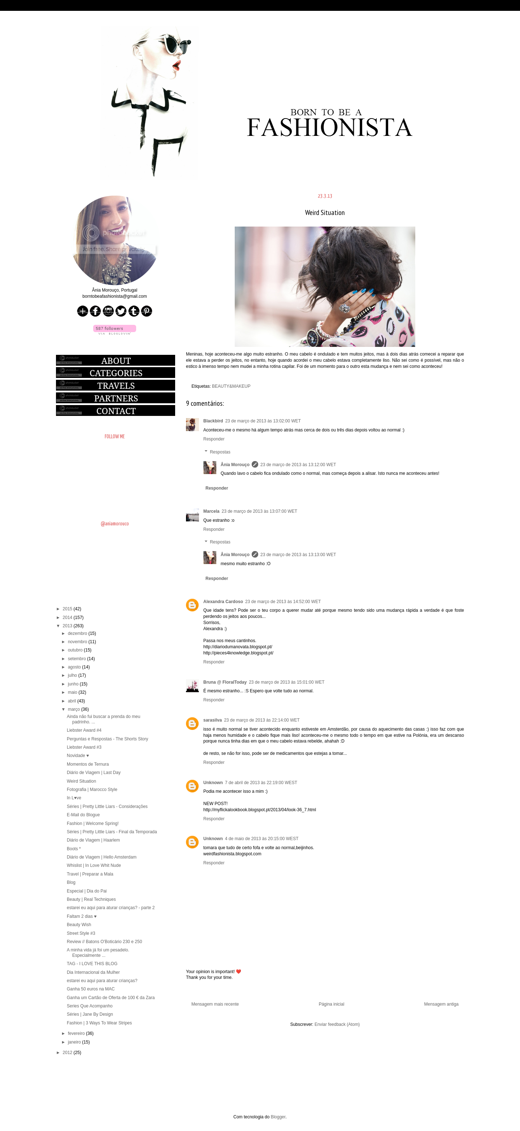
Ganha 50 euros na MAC (91, 989)
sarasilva (212, 720)
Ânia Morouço (235, 464)
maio (73, 692)
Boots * (74, 848)
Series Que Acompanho (90, 1006)
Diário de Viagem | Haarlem (93, 840)
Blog (71, 882)
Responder (214, 439)
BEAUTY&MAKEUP (231, 386)
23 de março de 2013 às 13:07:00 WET (259, 511)
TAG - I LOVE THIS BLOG (92, 963)
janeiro (75, 1042)
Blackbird (213, 420)
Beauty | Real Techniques (91, 899)
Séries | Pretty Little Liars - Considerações (107, 806)
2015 (68, 608)
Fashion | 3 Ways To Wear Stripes (99, 1022)
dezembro (78, 633)
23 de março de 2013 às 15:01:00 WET (286, 682)
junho (74, 684)
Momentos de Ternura (88, 764)
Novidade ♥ (78, 755)
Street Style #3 (81, 933)
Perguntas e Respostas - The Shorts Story (107, 738)
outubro (76, 650)
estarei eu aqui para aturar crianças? (102, 980)
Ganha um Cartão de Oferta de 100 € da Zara (111, 997)
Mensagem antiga (441, 1004)
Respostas (220, 452)
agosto (75, 667)
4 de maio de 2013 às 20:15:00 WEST (261, 838)
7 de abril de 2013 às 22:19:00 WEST (261, 782)
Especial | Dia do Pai (87, 891)
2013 (68, 625)
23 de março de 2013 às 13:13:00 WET (298, 554)
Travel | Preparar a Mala (90, 874)
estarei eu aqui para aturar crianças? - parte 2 (111, 907)
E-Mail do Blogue (83, 814)
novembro (78, 641)
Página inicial (331, 1004)
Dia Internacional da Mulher (93, 972)
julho (73, 675)
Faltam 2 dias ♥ (82, 916)
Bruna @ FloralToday (225, 682)
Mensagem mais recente (215, 1004)
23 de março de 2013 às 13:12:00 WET (298, 464)
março (74, 709)
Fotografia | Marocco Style (92, 789)
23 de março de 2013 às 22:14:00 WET (261, 720)
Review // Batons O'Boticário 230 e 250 (104, 941)
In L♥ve (74, 797)
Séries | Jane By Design (90, 1014)
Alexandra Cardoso (223, 601)
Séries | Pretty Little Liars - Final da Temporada (112, 831)
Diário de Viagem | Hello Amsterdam (101, 857)
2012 (68, 1052)
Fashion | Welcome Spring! (93, 823)
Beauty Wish (79, 924)
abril (72, 701)
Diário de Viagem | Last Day (94, 772)
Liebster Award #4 (84, 730)
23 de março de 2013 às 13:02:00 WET (263, 420)
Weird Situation (81, 781)
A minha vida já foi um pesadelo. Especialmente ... (98, 952)
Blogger (278, 1116)
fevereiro (77, 1033)
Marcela (211, 511)
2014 (68, 617)
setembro (77, 658)
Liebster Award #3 (84, 747)
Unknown (213, 782)
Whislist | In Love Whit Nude (94, 865)
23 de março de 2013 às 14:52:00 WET (283, 601)
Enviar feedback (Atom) (337, 1024)
